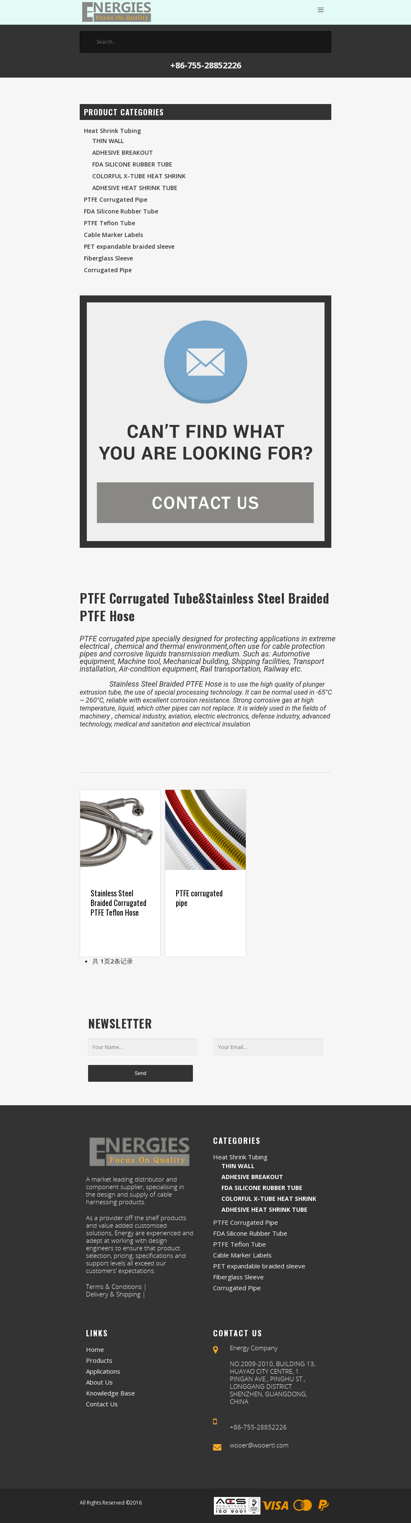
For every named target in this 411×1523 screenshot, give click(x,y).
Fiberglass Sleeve (108, 258)
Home (95, 1349)
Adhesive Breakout (122, 152)
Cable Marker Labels (113, 235)
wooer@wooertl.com (259, 1445)
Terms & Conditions (114, 1286)
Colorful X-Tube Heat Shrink (139, 176)
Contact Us (102, 1404)
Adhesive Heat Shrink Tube (134, 188)
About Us (99, 1382)
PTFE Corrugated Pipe (115, 199)
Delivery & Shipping (113, 1294)
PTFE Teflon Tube (109, 223)
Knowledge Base (110, 1393)
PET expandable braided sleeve (129, 246)
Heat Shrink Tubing (112, 131)
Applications (103, 1371)
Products (99, 1360)
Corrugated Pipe (108, 270)
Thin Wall (108, 141)
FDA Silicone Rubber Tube (132, 164)
